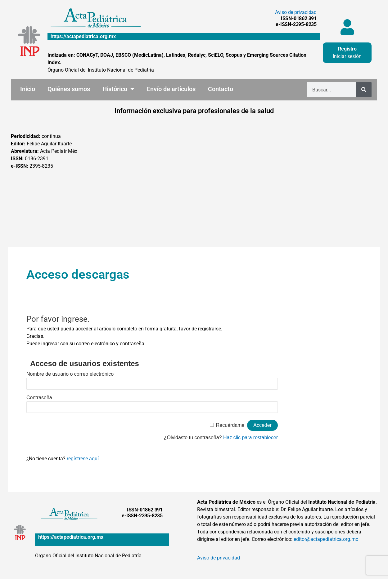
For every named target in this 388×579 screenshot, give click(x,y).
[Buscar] (364, 89)
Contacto (220, 89)
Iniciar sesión (347, 56)
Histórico (118, 89)
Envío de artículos (171, 89)
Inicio (27, 89)
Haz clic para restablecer (250, 437)
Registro (347, 49)
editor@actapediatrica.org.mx (326, 539)
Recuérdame (230, 425)
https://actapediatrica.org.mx (83, 36)
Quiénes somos (68, 89)
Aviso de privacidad (296, 12)
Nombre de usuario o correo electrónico (70, 374)
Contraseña (39, 397)
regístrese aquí (83, 459)
